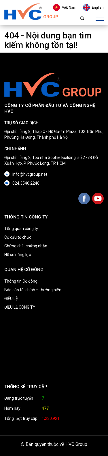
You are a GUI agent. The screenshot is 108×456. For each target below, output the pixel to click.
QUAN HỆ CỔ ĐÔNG (23, 269)
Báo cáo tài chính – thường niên (32, 290)
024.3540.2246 (25, 183)
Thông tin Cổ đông (20, 281)
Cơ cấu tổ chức (17, 237)
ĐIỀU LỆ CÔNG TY (19, 307)
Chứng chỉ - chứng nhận (25, 246)
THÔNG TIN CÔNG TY (26, 217)
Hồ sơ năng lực (17, 254)
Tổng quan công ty (21, 228)
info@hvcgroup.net (29, 174)
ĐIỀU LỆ (11, 298)
